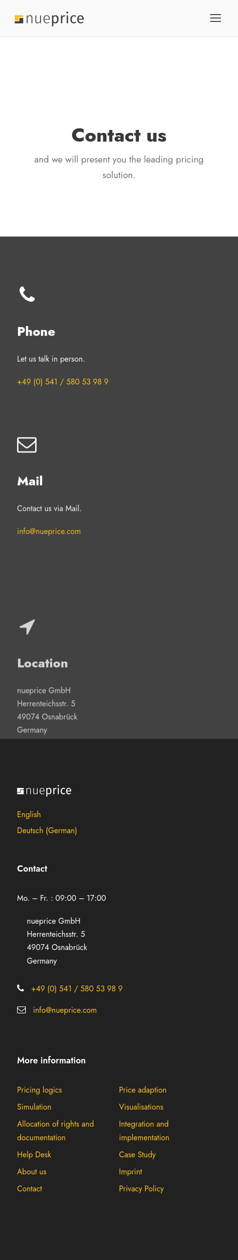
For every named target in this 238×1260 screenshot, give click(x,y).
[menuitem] (119, 814)
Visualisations (141, 1107)
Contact (29, 1188)
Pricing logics (39, 1090)
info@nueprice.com (49, 522)
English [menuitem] (29, 814)
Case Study (137, 1154)
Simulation (34, 1107)
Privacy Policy (141, 1188)
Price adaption (143, 1090)
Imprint (130, 1171)
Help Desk (34, 1154)
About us (31, 1171)
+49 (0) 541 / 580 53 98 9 (63, 381)
